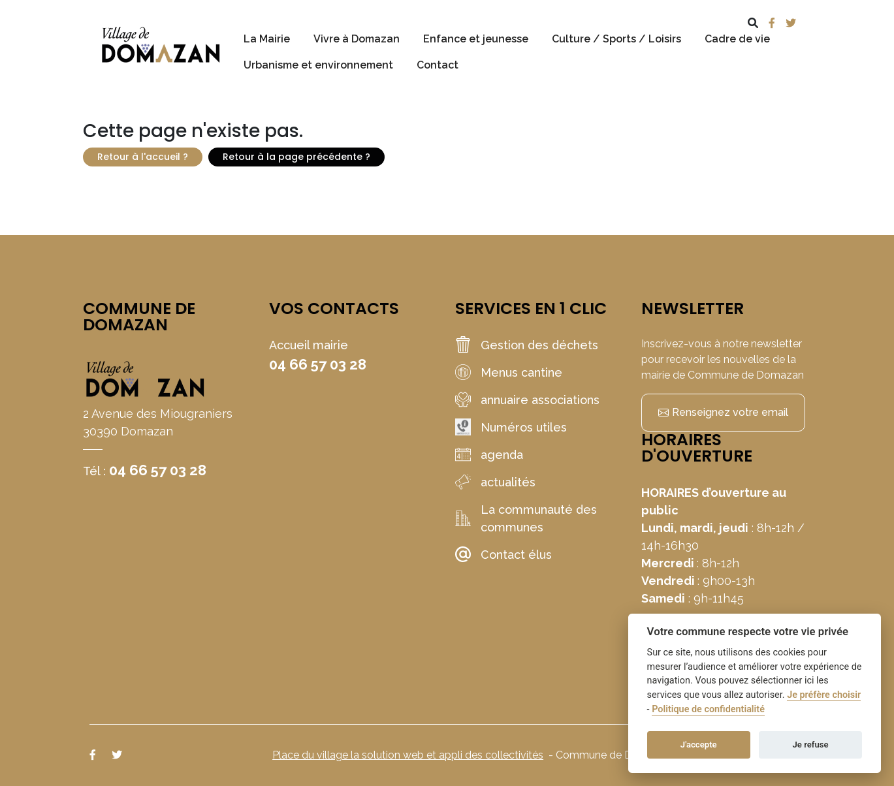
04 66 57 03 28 (157, 470)
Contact (437, 65)
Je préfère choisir (824, 694)
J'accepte (698, 744)
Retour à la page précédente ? (296, 156)
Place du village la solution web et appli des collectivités (407, 755)
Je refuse (811, 744)
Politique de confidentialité (708, 709)
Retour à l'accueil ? (142, 156)
